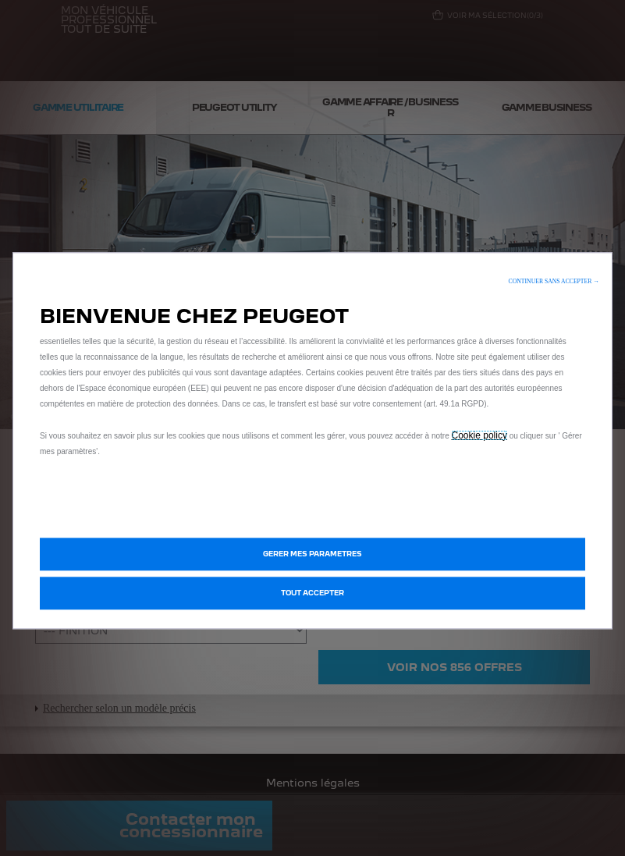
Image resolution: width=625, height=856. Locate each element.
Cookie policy (479, 435)
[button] (554, 281)
